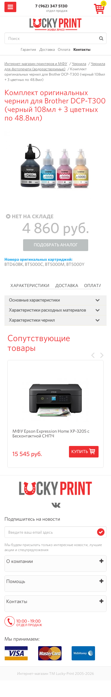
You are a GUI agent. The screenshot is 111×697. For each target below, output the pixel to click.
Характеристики (29, 286)
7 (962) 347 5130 (51, 6)
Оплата (64, 49)
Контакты (81, 49)
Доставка (47, 49)
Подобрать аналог (56, 245)
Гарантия (28, 49)
